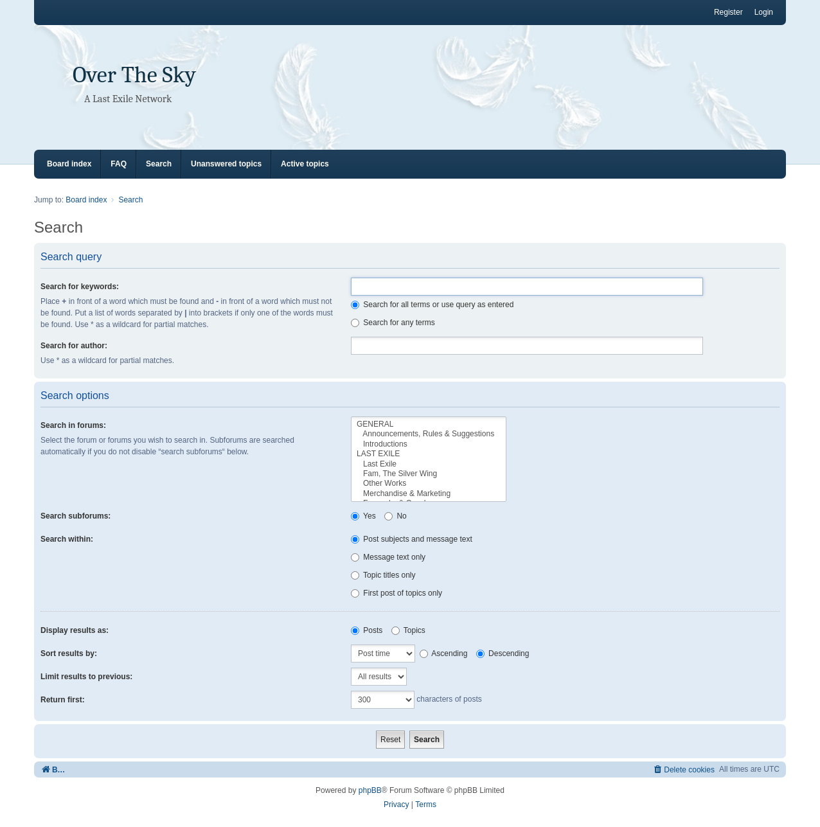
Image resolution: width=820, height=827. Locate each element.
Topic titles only (383, 575)
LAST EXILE (428, 454)
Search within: (66, 539)
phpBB (370, 790)
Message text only (388, 557)
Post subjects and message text (411, 539)
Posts (366, 630)
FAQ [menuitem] (119, 163)
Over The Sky (134, 75)
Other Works (428, 483)
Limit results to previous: (86, 676)
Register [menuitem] (728, 12)
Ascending (444, 653)
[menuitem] (683, 769)
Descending (503, 653)
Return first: (62, 699)
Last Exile (428, 464)
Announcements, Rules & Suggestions (428, 434)
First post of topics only (396, 593)
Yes (363, 515)
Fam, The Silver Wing (428, 474)
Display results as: (74, 630)
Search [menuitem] (159, 163)
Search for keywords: (79, 286)
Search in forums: (73, 425)
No (395, 515)
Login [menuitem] (763, 12)
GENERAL (428, 424)
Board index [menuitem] (69, 163)
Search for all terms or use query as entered (432, 304)
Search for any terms (393, 322)
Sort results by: (68, 653)
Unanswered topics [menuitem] (226, 163)
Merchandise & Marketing (428, 494)
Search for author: (73, 345)
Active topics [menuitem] (305, 163)
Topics (408, 630)
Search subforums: (75, 515)
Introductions (428, 444)
